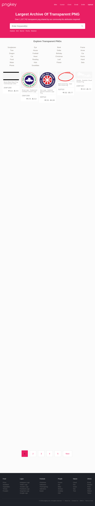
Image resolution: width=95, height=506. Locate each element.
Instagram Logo (25, 482)
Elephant (33, 31)
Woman (60, 489)
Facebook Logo (25, 489)
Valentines (43, 489)
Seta (82, 62)
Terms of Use (89, 500)
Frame (82, 47)
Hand (83, 59)
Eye (35, 47)
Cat (12, 56)
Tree (11, 50)
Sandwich (6, 484)
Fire (74, 484)
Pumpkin (5, 491)
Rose (89, 487)
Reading (35, 59)
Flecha (28, 31)
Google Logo (24, 493)
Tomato (5, 489)
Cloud (75, 482)
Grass (75, 487)
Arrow (83, 50)
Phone (11, 65)
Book (59, 47)
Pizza (4, 482)
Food (12, 59)
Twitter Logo (23, 484)
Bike (55, 4)
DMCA (82, 500)
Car (82, 53)
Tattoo (89, 493)
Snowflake (35, 65)
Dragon (11, 53)
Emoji (89, 482)
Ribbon (89, 491)
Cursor (62, 4)
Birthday (59, 53)
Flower (59, 62)
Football (35, 53)
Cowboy (60, 491)
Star (74, 489)
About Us (67, 500)
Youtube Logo (24, 487)
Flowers (89, 484)
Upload (90, 4)
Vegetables (6, 487)
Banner (22, 31)
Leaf (59, 59)
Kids (35, 62)
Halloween (43, 484)
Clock (69, 4)
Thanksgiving (44, 487)
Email (76, 4)
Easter (42, 491)
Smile (83, 4)
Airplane (12, 31)
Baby (59, 487)
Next (67, 454)
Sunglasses (12, 47)
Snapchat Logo (24, 491)
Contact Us (75, 500)
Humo (83, 56)
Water (12, 62)
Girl (59, 484)
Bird (17, 31)
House (35, 50)
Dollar (59, 50)
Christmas (59, 56)
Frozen (60, 482)
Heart (35, 56)
